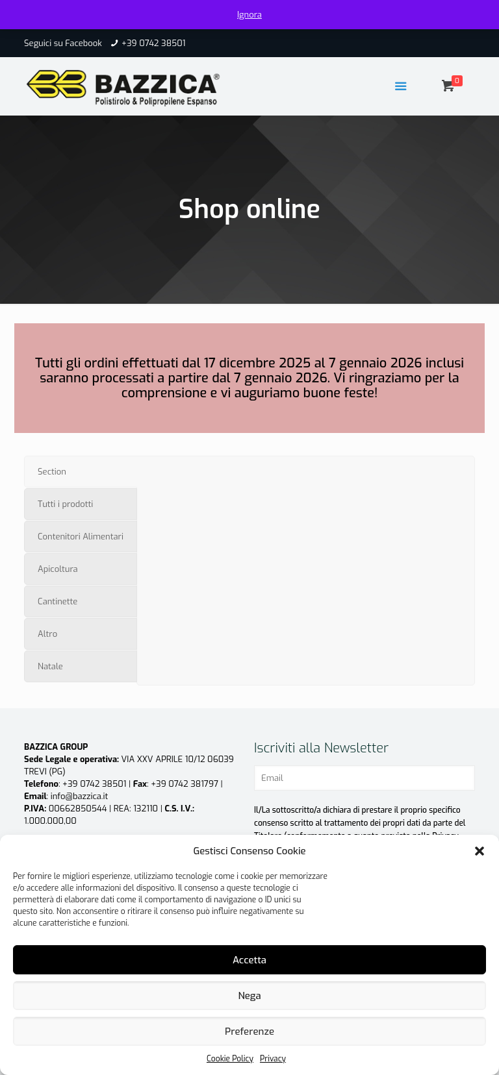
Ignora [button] (249, 14)
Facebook (83, 43)
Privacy (273, 1059)
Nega (249, 995)
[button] (479, 851)
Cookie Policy (230, 1059)
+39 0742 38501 (153, 43)
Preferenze (249, 1031)
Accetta (249, 960)
